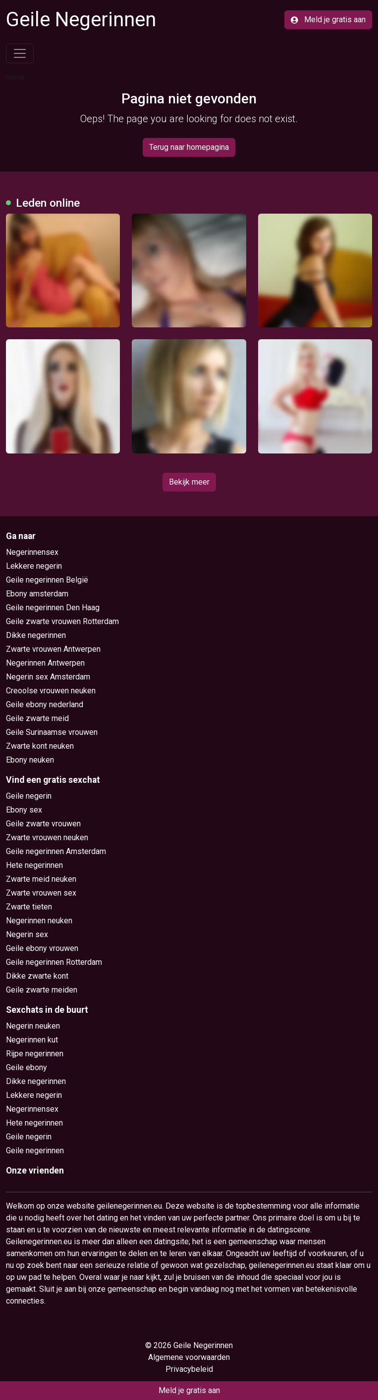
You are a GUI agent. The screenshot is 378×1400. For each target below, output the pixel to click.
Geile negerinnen (35, 1150)
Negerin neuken (33, 1026)
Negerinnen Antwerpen (45, 663)
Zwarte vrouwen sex (41, 893)
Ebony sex (24, 809)
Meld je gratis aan (328, 19)
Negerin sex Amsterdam (48, 676)
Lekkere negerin (34, 566)
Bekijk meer (189, 482)
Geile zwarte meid (37, 718)
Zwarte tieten (29, 906)
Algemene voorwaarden (189, 1357)
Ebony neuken (30, 760)
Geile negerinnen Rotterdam (54, 962)
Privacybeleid (189, 1369)
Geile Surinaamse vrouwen (52, 732)
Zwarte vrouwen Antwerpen (53, 649)
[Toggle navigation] (20, 53)
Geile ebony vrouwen (42, 948)
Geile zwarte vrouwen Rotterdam (62, 621)
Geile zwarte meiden (41, 989)
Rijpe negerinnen (34, 1053)
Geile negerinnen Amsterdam (56, 851)
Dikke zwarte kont (37, 976)
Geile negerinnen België (47, 580)
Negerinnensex (32, 552)
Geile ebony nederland (44, 704)
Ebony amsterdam (37, 593)
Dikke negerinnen (36, 635)
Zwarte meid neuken (41, 879)
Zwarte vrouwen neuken (47, 837)
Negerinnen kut (32, 1039)
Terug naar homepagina (189, 147)
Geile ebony (26, 1067)
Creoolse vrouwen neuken (51, 690)
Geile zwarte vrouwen (43, 823)
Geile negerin (29, 796)
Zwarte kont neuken (40, 746)
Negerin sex (27, 934)
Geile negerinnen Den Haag (53, 607)
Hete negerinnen (34, 865)
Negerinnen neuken (39, 920)
